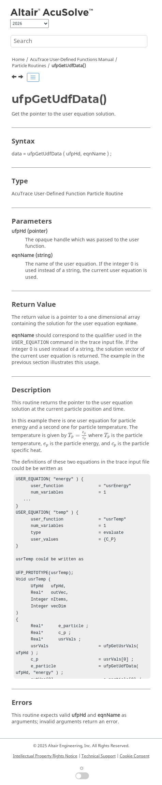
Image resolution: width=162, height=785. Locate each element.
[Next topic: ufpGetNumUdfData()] (21, 78)
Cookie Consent (134, 756)
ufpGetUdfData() (68, 66)
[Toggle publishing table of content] (33, 77)
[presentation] (77, 435)
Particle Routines (29, 66)
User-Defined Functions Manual (72, 60)
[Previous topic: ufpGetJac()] (14, 78)
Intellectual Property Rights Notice (45, 756)
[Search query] (79, 41)
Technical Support (99, 756)
